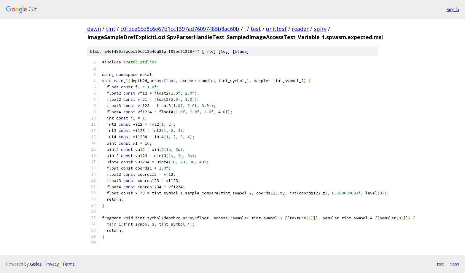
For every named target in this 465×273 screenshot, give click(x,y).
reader (300, 28)
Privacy (52, 264)
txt (440, 263)
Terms (68, 264)
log (224, 51)
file (209, 51)
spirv (320, 28)
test (256, 28)
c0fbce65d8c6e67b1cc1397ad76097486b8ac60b (179, 28)
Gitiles (36, 264)
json (454, 263)
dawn (94, 28)
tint (110, 28)
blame (241, 51)
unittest (276, 28)
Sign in (453, 9)
